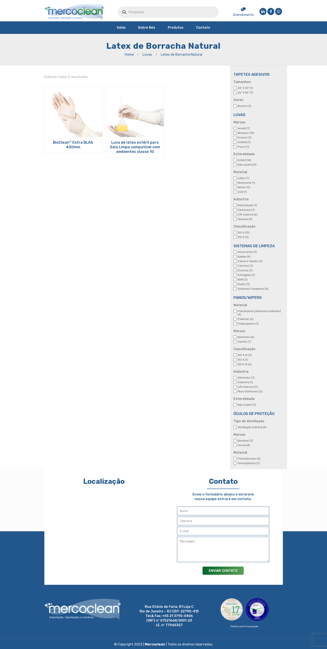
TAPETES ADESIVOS (251, 74)
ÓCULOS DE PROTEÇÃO (253, 414)
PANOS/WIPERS (247, 298)
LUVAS (239, 115)
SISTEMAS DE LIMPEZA (254, 246)
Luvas (147, 54)
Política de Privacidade (244, 626)
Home (129, 54)
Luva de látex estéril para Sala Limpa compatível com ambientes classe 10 (135, 147)
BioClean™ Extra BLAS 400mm (73, 144)
